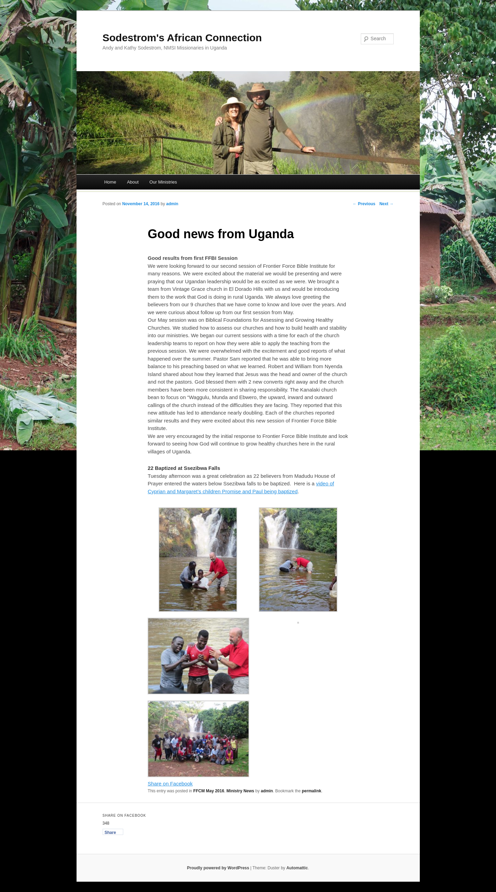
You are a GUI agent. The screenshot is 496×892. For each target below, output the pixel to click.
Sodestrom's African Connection (182, 37)
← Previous (364, 203)
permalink (311, 791)
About (133, 182)
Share (110, 832)
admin (172, 203)
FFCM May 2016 (208, 791)
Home (110, 182)
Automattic (297, 868)
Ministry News (240, 791)
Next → (386, 203)
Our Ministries (163, 182)
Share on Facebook (170, 783)
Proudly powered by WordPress (218, 868)
